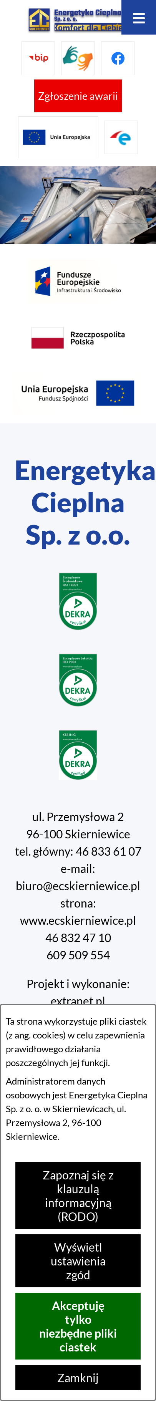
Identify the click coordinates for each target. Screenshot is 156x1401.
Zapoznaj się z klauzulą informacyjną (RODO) (78, 1195)
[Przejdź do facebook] (117, 58)
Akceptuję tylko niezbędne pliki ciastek (78, 1326)
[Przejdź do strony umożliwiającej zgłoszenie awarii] (78, 96)
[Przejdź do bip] (38, 58)
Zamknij (78, 1377)
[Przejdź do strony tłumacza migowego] (78, 58)
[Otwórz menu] (138, 17)
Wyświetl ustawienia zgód (78, 1261)
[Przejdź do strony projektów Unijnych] (58, 137)
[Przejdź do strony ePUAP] (121, 137)
